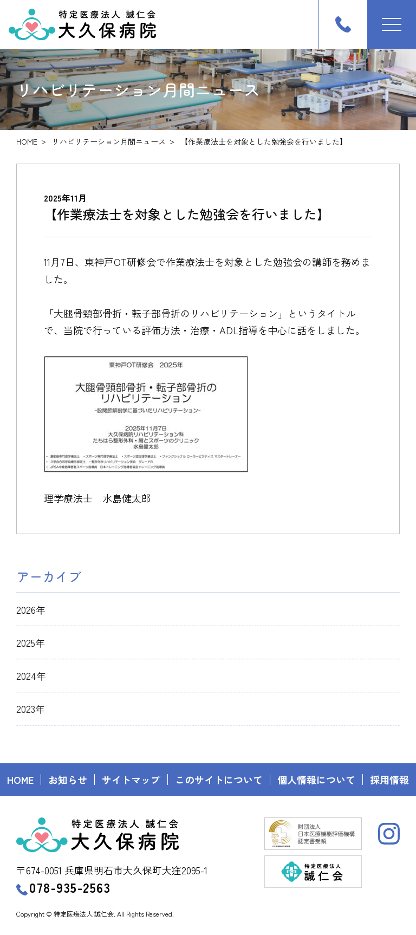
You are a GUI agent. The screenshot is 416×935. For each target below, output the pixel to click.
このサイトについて (219, 779)
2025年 (30, 642)
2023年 (30, 709)
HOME (26, 141)
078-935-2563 (63, 887)
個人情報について (316, 779)
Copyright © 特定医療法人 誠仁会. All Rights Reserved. (95, 913)
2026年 (31, 609)
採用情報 (389, 779)
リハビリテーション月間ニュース (109, 141)
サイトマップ (131, 779)
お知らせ (67, 779)
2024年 (31, 675)
